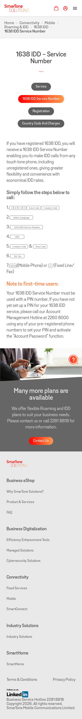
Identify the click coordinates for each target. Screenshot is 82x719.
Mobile (50, 23)
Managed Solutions (20, 550)
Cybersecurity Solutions (23, 561)
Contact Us (41, 441)
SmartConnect (17, 609)
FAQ (9, 512)
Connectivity (29, 23)
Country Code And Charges (41, 123)
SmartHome (17, 653)
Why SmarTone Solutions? (25, 492)
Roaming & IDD (16, 27)
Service (41, 86)
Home (9, 23)
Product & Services (20, 502)
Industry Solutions (22, 626)
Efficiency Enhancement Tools (28, 540)
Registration (41, 111)
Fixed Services (17, 588)
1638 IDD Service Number (41, 99)
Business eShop (21, 481)
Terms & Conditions (22, 680)
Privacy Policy (64, 680)
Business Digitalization (27, 529)
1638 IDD (41, 27)
